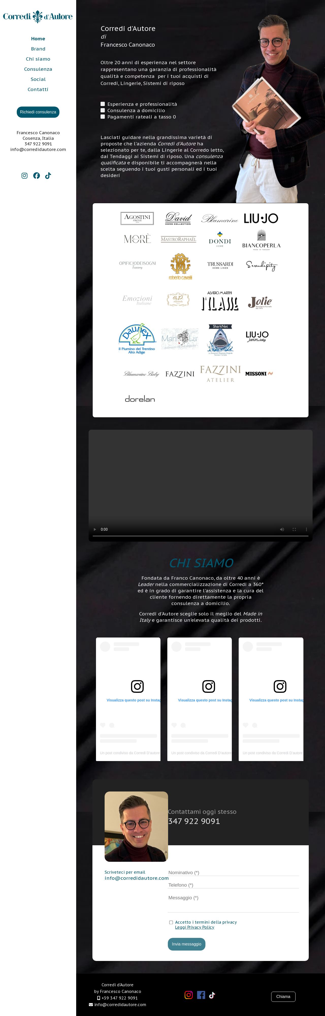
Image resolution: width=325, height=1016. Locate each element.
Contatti (38, 89)
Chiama (278, 996)
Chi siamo (38, 59)
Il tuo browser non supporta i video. (201, 486)
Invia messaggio (186, 944)
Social (38, 79)
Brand (38, 48)
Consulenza (38, 69)
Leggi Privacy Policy (194, 927)
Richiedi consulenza (38, 112)
